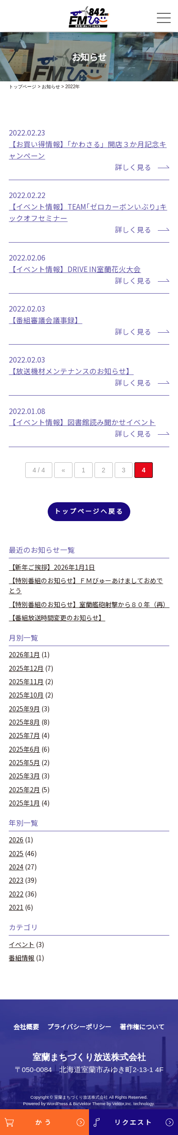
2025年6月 (24, 749)
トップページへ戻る (88, 511)
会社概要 (26, 1026)
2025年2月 (24, 789)
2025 (16, 853)
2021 (16, 907)
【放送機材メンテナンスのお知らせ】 (71, 371)
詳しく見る (133, 167)
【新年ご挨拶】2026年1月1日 (52, 567)
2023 (16, 880)
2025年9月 (24, 708)
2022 (16, 893)
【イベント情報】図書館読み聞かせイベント (82, 422)
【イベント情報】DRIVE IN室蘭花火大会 (75, 269)
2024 (16, 866)
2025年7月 (24, 735)
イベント (21, 944)
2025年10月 (26, 694)
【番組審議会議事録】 (45, 320)
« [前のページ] (63, 470)
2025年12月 (26, 668)
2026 (16, 839)
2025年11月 (26, 681)
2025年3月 (24, 775)
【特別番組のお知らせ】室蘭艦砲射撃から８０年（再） (89, 604)
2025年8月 (24, 721)
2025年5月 (24, 762)
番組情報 (21, 957)
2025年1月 (24, 802)
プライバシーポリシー (79, 1026)
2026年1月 (24, 654)
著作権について (142, 1026)
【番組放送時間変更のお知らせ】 (57, 617)
